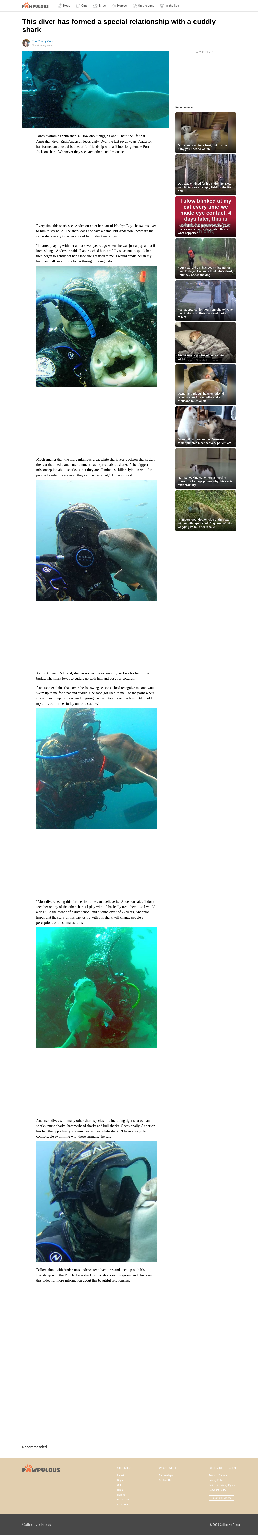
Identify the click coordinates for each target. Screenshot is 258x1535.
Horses (119, 5)
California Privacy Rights (222, 1485)
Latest (120, 1475)
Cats (82, 5)
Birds (99, 5)
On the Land (143, 5)
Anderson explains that (53, 688)
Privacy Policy (216, 1480)
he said (106, 1136)
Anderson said (66, 251)
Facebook (104, 1275)
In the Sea (169, 5)
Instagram (123, 1275)
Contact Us (165, 1480)
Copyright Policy (217, 1490)
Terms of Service (218, 1475)
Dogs (63, 5)
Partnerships (166, 1475)
